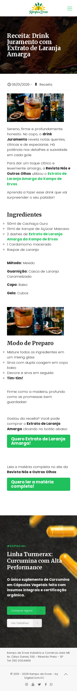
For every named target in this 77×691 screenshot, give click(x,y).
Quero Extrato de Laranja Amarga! (38, 441)
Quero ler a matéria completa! (32, 484)
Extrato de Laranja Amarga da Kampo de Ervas (37, 178)
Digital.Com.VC (34, 678)
